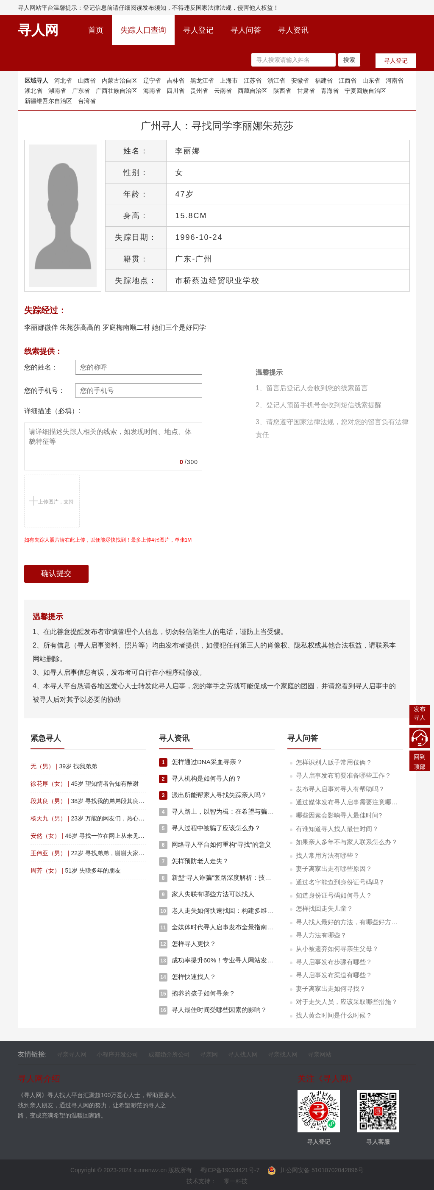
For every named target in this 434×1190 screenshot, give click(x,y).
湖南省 (57, 90)
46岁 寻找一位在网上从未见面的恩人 (96, 835)
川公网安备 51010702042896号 (315, 1170)
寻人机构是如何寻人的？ (200, 778)
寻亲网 (209, 1054)
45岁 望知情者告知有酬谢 (85, 783)
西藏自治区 (252, 90)
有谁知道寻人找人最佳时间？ (337, 828)
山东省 (371, 80)
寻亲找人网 (283, 1054)
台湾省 (87, 100)
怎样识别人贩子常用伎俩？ (334, 762)
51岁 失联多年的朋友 (76, 870)
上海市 (229, 80)
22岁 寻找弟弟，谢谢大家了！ (90, 853)
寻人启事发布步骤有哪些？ (334, 961)
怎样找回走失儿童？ (324, 908)
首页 (100, 27)
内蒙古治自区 (119, 80)
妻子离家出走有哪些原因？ (334, 868)
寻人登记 (198, 30)
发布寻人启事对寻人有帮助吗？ (340, 788)
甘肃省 (306, 90)
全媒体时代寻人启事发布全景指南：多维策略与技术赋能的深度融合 (260, 927)
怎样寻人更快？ (187, 943)
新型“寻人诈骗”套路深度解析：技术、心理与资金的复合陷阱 (250, 877)
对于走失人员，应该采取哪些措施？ (347, 1001)
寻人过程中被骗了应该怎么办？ (210, 827)
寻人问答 (246, 30)
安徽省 (300, 80)
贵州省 (199, 90)
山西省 (87, 80)
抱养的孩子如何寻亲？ (197, 993)
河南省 (394, 80)
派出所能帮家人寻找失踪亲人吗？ (213, 794)
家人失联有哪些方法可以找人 (206, 894)
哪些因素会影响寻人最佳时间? (339, 815)
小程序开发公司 (117, 1054)
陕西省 (282, 90)
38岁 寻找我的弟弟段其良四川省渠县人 (102, 801)
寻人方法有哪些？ (321, 935)
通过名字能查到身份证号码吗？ (340, 882)
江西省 (347, 80)
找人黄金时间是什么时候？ (334, 1015)
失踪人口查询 (143, 30)
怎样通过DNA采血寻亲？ (200, 761)
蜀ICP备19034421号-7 (229, 1170)
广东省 (81, 90)
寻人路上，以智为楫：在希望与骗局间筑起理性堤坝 (238, 811)
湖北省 (33, 90)
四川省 (175, 90)
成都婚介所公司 (169, 1054)
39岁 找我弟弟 (64, 766)
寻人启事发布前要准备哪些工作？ (343, 775)
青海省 (330, 90)
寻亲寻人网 (71, 1054)
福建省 (324, 80)
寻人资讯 (293, 30)
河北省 (63, 80)
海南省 (152, 90)
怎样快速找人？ (187, 976)
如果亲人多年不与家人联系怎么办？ (347, 841)
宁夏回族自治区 (365, 90)
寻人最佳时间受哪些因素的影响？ (213, 1009)
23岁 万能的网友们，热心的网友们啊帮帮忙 (108, 818)
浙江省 (276, 80)
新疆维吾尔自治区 (48, 100)
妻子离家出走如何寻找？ (331, 988)
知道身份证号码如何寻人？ (334, 895)
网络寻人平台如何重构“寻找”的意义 (215, 844)
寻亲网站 (319, 1054)
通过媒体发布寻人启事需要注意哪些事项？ (356, 802)
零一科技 (236, 1181)
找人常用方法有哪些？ (327, 855)
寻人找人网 (243, 1054)
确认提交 (56, 573)
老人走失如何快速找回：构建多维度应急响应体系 (235, 910)
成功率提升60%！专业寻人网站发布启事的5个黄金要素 (243, 960)
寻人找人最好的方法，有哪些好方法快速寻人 (359, 922)
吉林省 (175, 80)
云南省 (223, 90)
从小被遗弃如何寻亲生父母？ (337, 948)
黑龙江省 (202, 80)
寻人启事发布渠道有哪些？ (334, 975)
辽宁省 (152, 80)
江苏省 (253, 80)
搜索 (349, 59)
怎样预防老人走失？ (194, 861)
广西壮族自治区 (116, 90)
